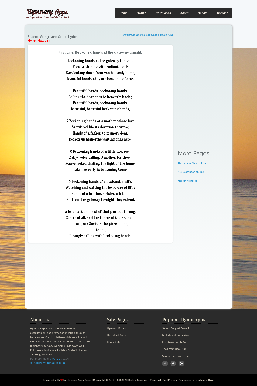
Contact (222, 13)
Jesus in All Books (187, 180)
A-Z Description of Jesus (191, 171)
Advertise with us (203, 380)
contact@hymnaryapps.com (47, 362)
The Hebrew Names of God (192, 163)
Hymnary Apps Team (79, 380)
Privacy (172, 380)
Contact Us (113, 342)
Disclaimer (185, 380)
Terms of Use (158, 380)
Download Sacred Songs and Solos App (148, 34)
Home (123, 13)
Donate (203, 13)
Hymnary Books (116, 328)
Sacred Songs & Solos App (177, 328)
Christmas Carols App (174, 342)
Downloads (163, 13)
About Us (56, 358)
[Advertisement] (204, 89)
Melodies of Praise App (175, 335)
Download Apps (116, 335)
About (184, 13)
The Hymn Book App (174, 348)
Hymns (141, 13)
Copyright (99, 380)
